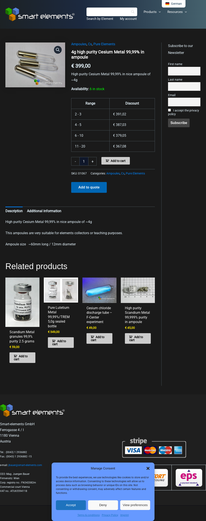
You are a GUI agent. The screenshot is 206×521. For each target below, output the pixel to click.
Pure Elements (104, 44)
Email (171, 95)
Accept (71, 505)
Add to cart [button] (21, 357)
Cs (90, 44)
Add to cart (118, 161)
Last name (175, 80)
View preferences (135, 505)
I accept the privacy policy (183, 112)
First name (175, 64)
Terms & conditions (88, 515)
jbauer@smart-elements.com (25, 464)
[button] (148, 468)
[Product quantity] (83, 161)
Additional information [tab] (44, 211)
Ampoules (78, 44)
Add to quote (89, 187)
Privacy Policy (110, 515)
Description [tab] (14, 211)
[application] (158, 11)
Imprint (124, 515)
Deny (103, 505)
